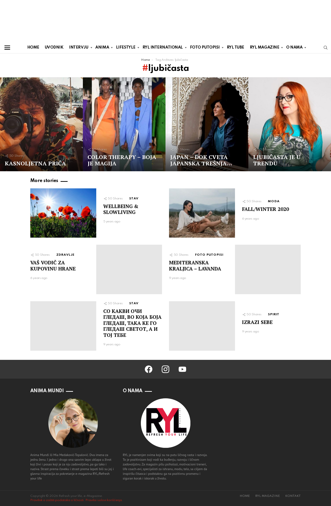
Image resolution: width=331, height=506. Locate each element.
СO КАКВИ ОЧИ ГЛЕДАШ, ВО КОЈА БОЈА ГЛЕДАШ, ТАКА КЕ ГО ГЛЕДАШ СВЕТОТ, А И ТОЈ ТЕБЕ (132, 323)
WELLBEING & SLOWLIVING (120, 209)
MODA (274, 201)
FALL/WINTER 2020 (265, 209)
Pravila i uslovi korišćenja (103, 500)
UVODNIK (54, 47)
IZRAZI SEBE (257, 322)
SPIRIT (273, 314)
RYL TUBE (235, 47)
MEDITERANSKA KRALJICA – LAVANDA (195, 265)
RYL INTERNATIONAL (162, 48)
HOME (33, 47)
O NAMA (294, 48)
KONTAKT (293, 496)
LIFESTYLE (125, 48)
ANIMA (102, 48)
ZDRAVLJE (65, 254)
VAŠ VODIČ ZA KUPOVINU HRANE (53, 265)
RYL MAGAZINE (264, 48)
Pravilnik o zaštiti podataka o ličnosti (57, 500)
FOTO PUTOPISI (205, 48)
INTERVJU (78, 48)
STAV (134, 198)
